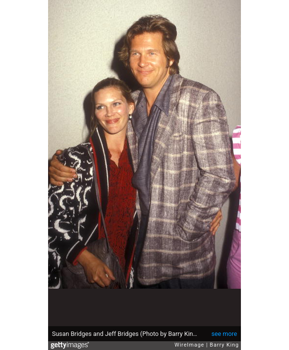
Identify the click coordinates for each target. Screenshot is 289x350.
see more (224, 333)
